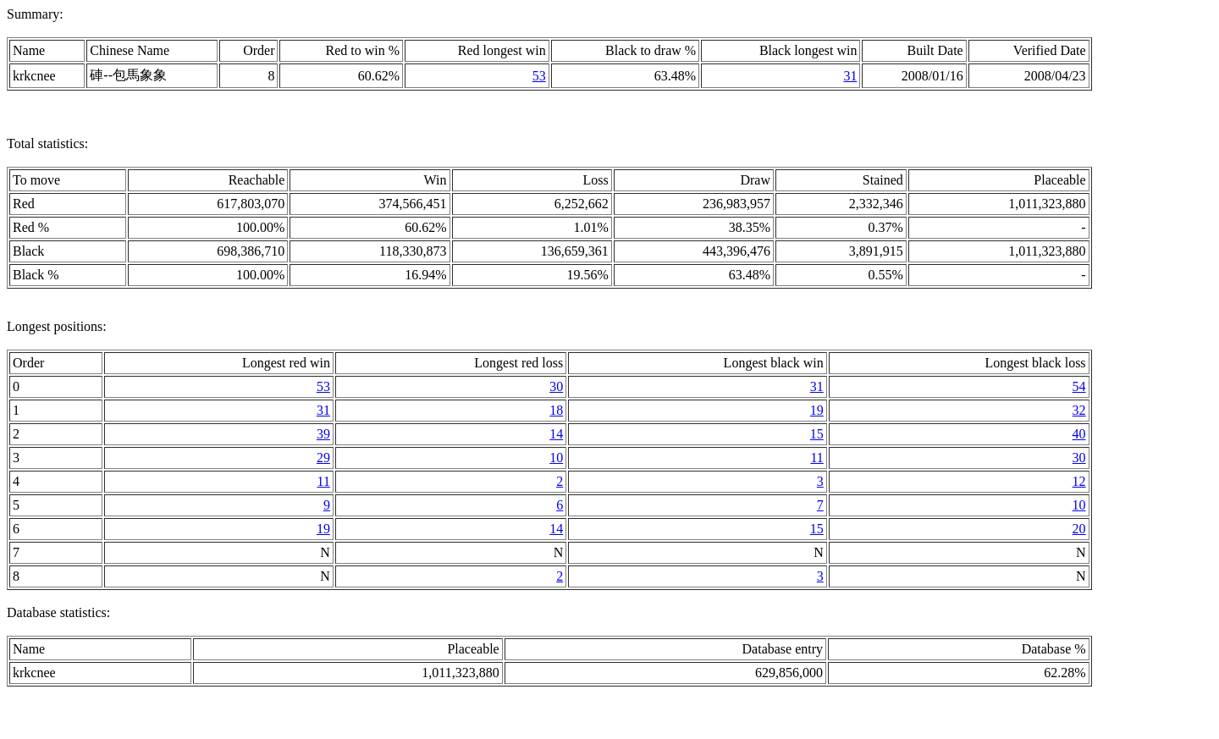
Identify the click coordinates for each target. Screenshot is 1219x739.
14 (556, 434)
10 (556, 457)
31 (850, 76)
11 (816, 457)
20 (1079, 528)
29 (323, 457)
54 (1079, 386)
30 (556, 386)
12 (1079, 481)
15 (817, 434)
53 (539, 76)
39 (323, 434)
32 (1079, 410)
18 (556, 410)
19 (817, 410)
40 (1079, 434)
